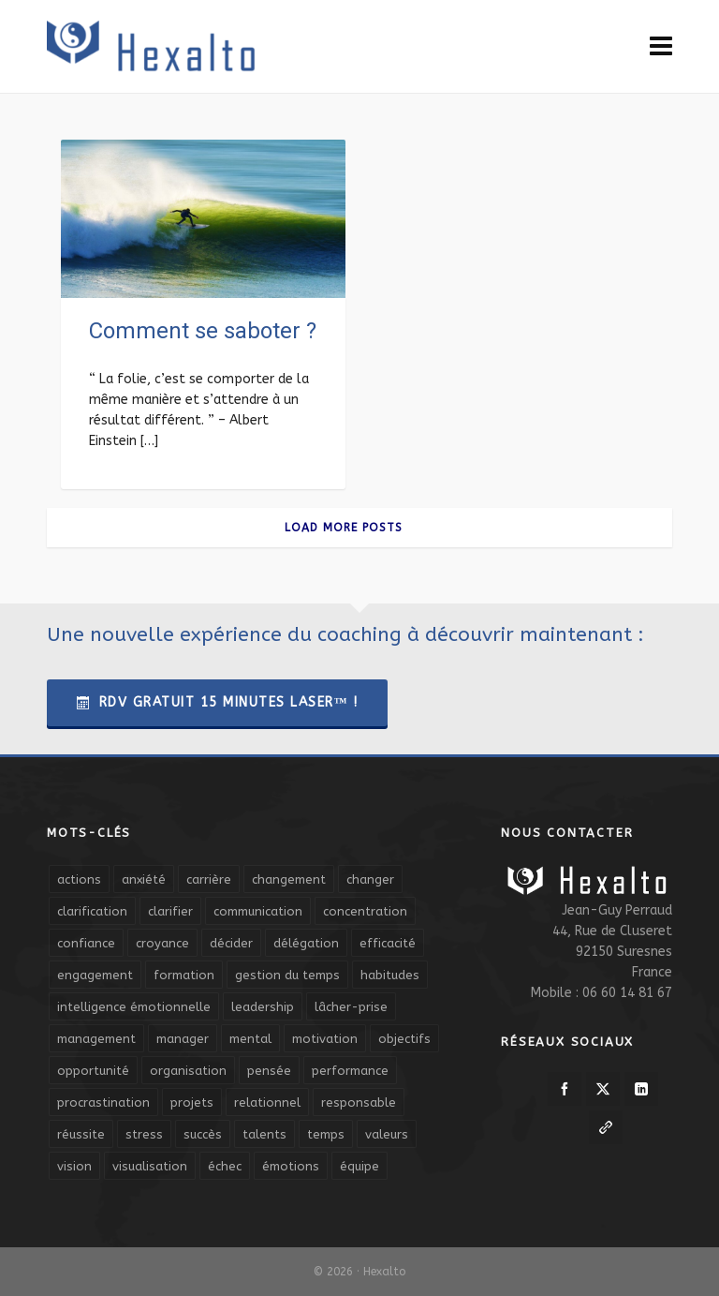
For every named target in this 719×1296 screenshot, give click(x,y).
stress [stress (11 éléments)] (144, 1134)
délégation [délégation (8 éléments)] (306, 943)
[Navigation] (661, 47)
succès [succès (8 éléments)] (202, 1134)
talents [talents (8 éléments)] (264, 1134)
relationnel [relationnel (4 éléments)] (267, 1102)
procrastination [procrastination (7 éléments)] (103, 1102)
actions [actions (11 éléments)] (79, 879)
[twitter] (603, 1089)
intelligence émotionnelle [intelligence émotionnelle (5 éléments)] (134, 1007)
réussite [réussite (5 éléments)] (81, 1134)
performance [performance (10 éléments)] (350, 1071)
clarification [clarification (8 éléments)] (92, 911)
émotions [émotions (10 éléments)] (290, 1166)
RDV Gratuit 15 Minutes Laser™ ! (217, 702)
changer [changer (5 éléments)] (370, 879)
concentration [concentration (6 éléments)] (365, 911)
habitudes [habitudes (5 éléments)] (389, 975)
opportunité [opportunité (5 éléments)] (93, 1071)
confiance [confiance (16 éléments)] (86, 943)
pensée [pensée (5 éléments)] (269, 1071)
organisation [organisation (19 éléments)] (188, 1071)
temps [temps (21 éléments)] (326, 1134)
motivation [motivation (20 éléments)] (325, 1039)
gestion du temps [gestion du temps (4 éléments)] (287, 975)
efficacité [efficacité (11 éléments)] (388, 943)
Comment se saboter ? (202, 331)
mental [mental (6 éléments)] (250, 1039)
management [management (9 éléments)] (96, 1039)
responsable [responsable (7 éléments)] (358, 1102)
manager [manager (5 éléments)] (182, 1039)
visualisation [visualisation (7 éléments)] (149, 1166)
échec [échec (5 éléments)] (225, 1166)
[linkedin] (641, 1089)
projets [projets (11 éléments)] (191, 1102)
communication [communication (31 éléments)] (257, 911)
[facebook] (564, 1089)
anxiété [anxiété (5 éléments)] (144, 879)
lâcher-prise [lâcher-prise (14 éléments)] (351, 1007)
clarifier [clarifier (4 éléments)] (170, 911)
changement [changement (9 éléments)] (289, 879)
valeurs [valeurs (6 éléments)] (386, 1134)
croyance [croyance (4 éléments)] (162, 943)
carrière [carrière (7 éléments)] (208, 879)
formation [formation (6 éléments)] (184, 975)
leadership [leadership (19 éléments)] (262, 1007)
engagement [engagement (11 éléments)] (95, 975)
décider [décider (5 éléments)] (231, 943)
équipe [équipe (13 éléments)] (359, 1166)
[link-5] (606, 1127)
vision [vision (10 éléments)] (74, 1166)
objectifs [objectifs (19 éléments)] (404, 1039)
